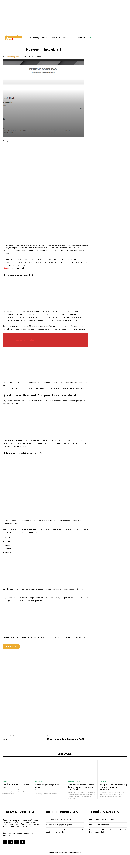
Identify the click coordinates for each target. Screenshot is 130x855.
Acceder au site (22, 340)
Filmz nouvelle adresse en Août (65, 739)
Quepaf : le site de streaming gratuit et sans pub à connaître (113, 787)
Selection (39, 781)
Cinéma (5, 781)
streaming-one (12, 57)
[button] (91, 38)
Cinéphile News (74, 781)
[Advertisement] (65, 15)
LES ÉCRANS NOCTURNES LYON (16, 785)
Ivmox (6, 739)
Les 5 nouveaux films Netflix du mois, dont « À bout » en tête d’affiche (81, 787)
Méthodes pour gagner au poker (47, 785)
